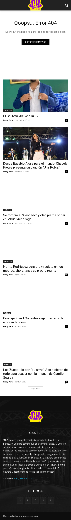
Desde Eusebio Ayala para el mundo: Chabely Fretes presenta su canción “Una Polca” (35, 165)
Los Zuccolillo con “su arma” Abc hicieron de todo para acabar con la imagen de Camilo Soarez (35, 373)
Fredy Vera (8, 120)
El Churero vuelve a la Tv (20, 116)
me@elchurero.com (24, 478)
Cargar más (35, 388)
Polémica (7, 210)
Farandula (8, 111)
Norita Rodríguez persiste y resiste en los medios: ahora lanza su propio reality (33, 268)
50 (66, 275)
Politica (7, 313)
